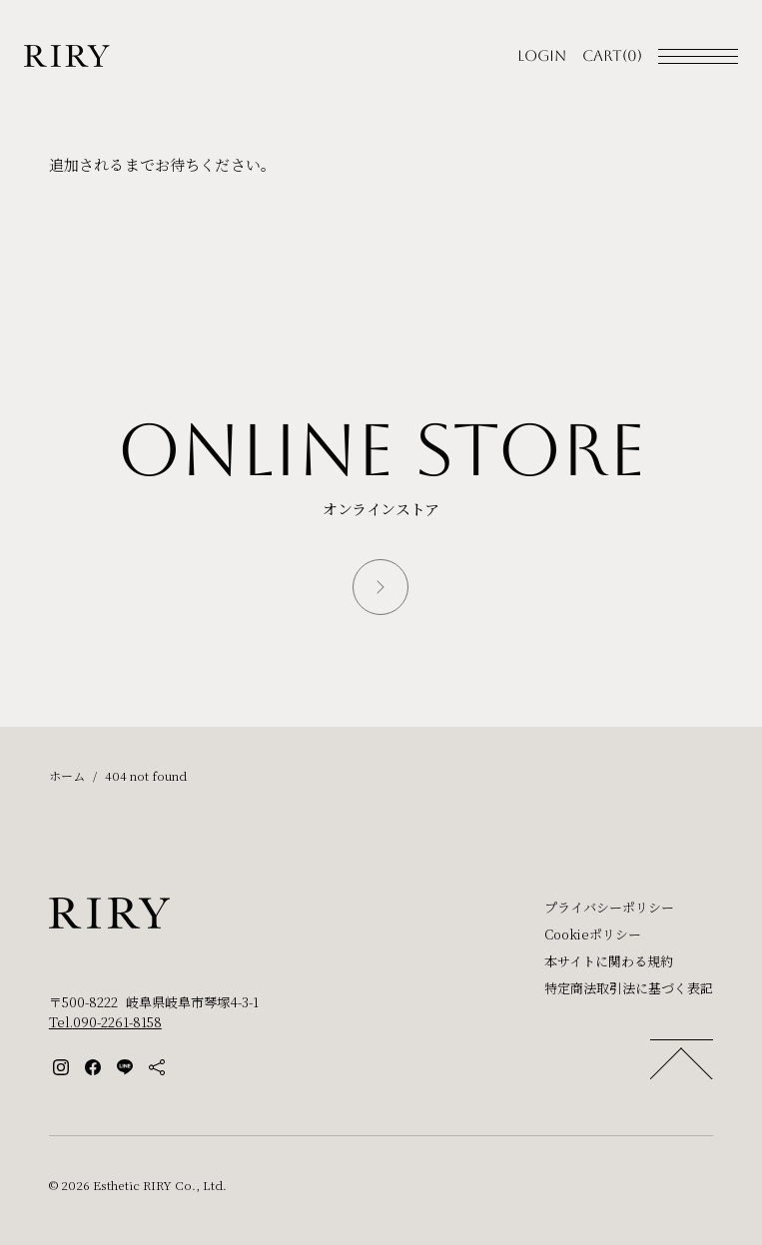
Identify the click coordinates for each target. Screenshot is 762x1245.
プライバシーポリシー (609, 907)
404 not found (146, 775)
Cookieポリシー (592, 934)
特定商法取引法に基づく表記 (628, 987)
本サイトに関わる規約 (608, 960)
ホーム (67, 775)
